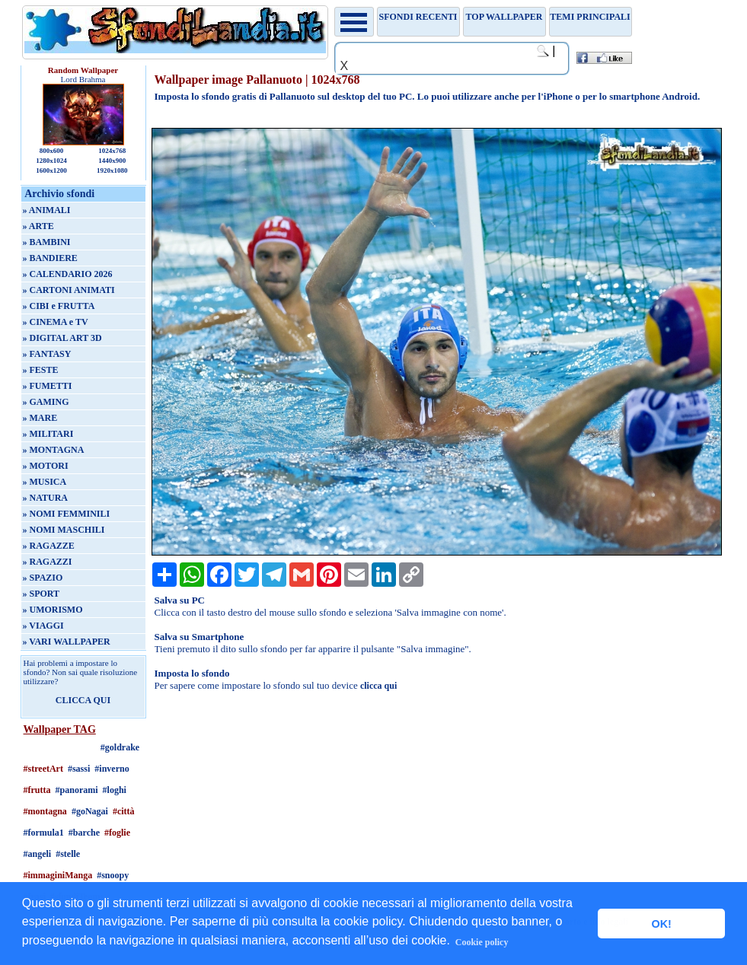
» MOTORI (46, 465)
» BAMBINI (47, 242)
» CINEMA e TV (55, 322)
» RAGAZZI (47, 561)
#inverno (111, 768)
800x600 (52, 150)
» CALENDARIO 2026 (68, 274)
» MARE (40, 417)
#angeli (38, 854)
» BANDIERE (50, 258)
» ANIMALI (47, 210)
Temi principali (590, 16)
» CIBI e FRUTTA (59, 306)
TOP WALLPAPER (504, 16)
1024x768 (112, 150)
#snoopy (113, 875)
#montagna (45, 811)
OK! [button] (661, 924)
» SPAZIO (43, 577)
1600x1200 (51, 170)
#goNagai (90, 811)
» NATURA (45, 497)
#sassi (79, 768)
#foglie (117, 832)
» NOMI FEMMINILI (66, 513)
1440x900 (112, 160)
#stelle (68, 854)
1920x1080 (112, 170)
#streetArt (43, 768)
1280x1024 (51, 160)
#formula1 (44, 832)
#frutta (37, 790)
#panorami (77, 790)
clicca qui (378, 685)
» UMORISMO (53, 609)
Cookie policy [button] (482, 942)
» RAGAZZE (49, 545)
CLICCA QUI (83, 700)
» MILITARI (48, 433)
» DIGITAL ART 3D (62, 338)
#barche (84, 832)
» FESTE (41, 370)
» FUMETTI (47, 386)
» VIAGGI (43, 625)
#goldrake (120, 747)
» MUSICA (45, 481)
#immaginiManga (58, 875)
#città (124, 811)
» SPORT (41, 593)
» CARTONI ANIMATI (69, 290)
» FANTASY (47, 354)
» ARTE (38, 226)
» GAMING (46, 402)
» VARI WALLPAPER (66, 641)
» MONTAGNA (54, 449)
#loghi (114, 790)
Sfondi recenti (418, 16)
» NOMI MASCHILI (64, 529)
